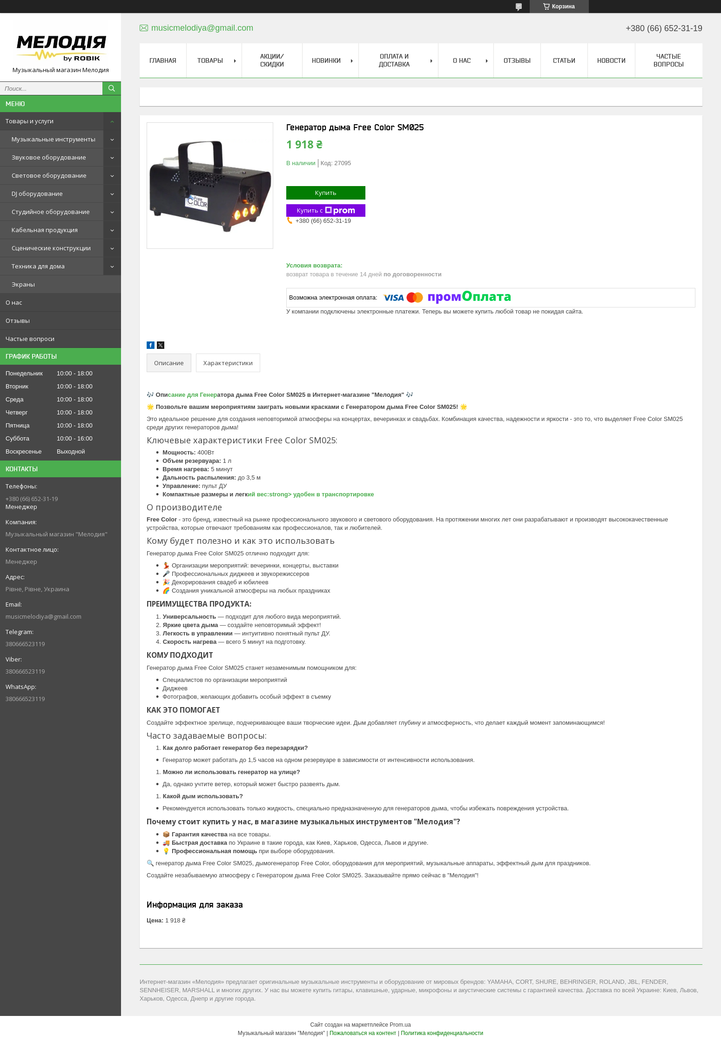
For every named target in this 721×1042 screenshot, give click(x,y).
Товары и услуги (30, 121)
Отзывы (18, 320)
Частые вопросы (669, 60)
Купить (326, 192)
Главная (162, 60)
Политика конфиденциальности (442, 1033)
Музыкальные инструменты (53, 139)
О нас (14, 302)
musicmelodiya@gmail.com (43, 616)
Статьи (564, 60)
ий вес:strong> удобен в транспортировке (311, 494)
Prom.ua (400, 1025)
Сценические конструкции (51, 248)
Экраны (23, 284)
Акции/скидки (272, 60)
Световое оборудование (49, 175)
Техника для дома (38, 266)
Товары (210, 60)
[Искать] (111, 88)
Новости (611, 60)
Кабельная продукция (45, 230)
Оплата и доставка (394, 60)
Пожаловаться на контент (363, 1033)
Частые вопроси (30, 338)
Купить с (326, 210)
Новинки (326, 60)
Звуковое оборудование (49, 157)
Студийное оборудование (51, 211)
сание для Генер (192, 394)
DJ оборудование (37, 193)
